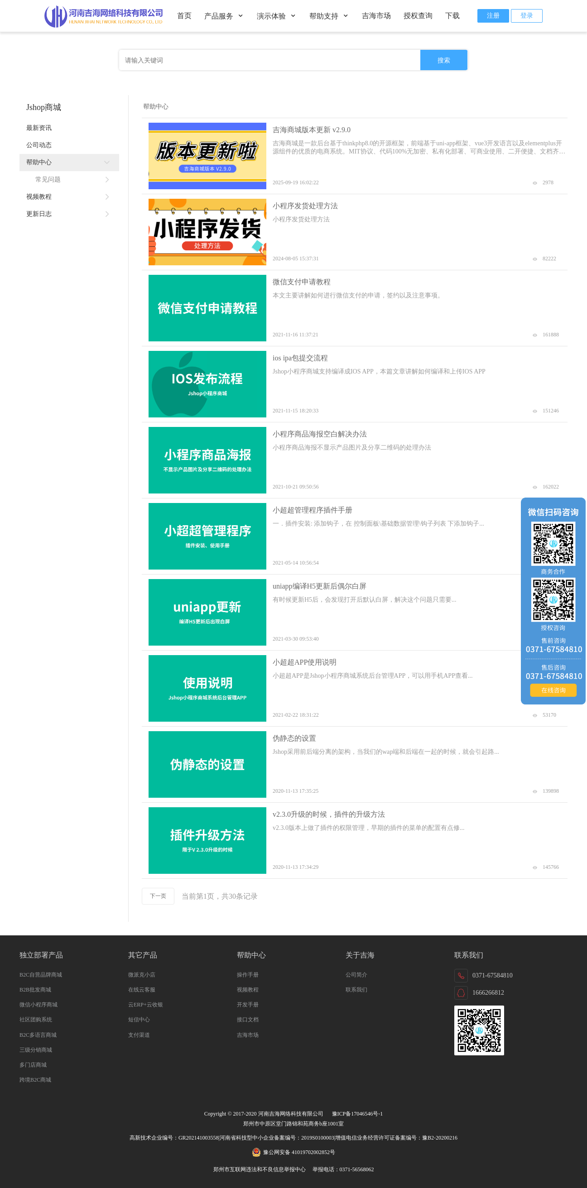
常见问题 (73, 179)
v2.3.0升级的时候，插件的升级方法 (329, 814)
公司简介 (356, 975)
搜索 (444, 60)
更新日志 (69, 214)
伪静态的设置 (294, 738)
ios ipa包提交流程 (300, 358)
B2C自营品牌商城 (40, 975)
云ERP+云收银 (145, 1004)
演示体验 (277, 16)
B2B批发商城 (35, 990)
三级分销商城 (35, 1050)
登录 (526, 15)
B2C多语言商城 (38, 1035)
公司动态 (39, 145)
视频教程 (69, 197)
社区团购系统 (35, 1019)
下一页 (158, 896)
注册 (493, 15)
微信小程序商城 (38, 1004)
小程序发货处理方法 (305, 206)
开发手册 (248, 1004)
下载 (452, 15)
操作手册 (248, 975)
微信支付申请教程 (302, 282)
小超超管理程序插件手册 (312, 510)
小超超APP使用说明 (305, 662)
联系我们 (356, 990)
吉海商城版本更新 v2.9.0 (312, 130)
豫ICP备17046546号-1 (357, 1114)
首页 (184, 15)
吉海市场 (376, 15)
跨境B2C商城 (35, 1080)
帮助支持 (329, 16)
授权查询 (418, 15)
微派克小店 (141, 975)
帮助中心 (69, 162)
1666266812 (488, 992)
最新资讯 (39, 128)
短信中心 (139, 1019)
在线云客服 (141, 990)
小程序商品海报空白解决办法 (320, 434)
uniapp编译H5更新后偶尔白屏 (319, 586)
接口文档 (248, 1019)
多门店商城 (33, 1065)
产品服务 (224, 16)
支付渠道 (139, 1035)
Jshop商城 (43, 107)
